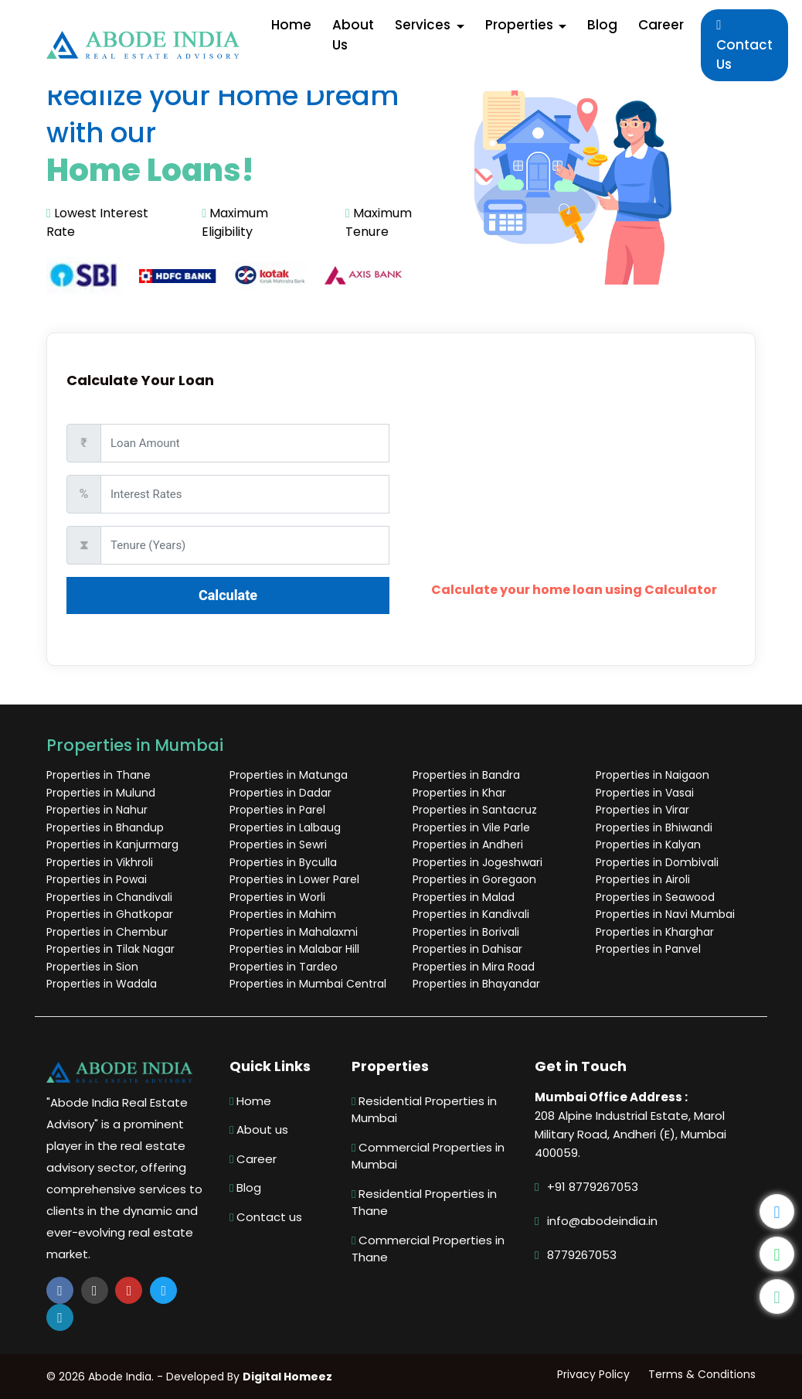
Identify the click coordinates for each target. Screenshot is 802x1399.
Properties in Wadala (101, 983)
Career (661, 24)
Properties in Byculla (283, 862)
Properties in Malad (464, 897)
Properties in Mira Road (474, 966)
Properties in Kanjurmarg (112, 844)
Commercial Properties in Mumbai (428, 1156)
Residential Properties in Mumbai (424, 1110)
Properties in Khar (459, 792)
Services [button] (424, 24)
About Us (353, 34)
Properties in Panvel (648, 949)
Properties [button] (520, 24)
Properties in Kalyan (648, 844)
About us (258, 1129)
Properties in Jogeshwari (477, 862)
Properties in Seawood (655, 897)
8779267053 (582, 1255)
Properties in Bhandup (105, 827)
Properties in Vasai (645, 792)
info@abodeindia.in (602, 1221)
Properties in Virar (642, 809)
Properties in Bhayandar (476, 983)
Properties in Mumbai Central (307, 983)
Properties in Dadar (280, 792)
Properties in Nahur (97, 809)
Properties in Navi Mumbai (665, 914)
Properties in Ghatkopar (109, 914)
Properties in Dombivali (657, 862)
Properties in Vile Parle (471, 827)
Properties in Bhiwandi (654, 827)
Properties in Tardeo (283, 966)
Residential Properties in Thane (424, 1203)
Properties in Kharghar (655, 932)
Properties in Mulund (100, 792)
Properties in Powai (96, 879)
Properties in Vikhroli (99, 862)
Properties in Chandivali (109, 897)
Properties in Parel (277, 809)
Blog (602, 24)
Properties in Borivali (466, 932)
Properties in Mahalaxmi (293, 932)
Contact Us (744, 46)
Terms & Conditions (702, 1374)
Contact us (265, 1217)
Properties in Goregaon (474, 879)
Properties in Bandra (466, 775)
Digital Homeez (287, 1376)
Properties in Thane (98, 775)
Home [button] (291, 24)
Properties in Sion (92, 966)
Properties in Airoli (643, 879)
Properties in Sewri (278, 844)
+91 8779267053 (592, 1187)
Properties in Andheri (468, 844)
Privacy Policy (593, 1374)
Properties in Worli (277, 897)
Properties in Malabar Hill (294, 949)
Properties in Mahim (282, 914)
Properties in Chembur (107, 932)
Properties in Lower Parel (294, 879)
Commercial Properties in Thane (428, 1249)
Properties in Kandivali (471, 914)
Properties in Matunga (288, 775)
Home (250, 1101)
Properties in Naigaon (652, 775)
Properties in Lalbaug (285, 827)
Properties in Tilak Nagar (110, 949)
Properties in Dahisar (467, 949)
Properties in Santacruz (475, 809)
